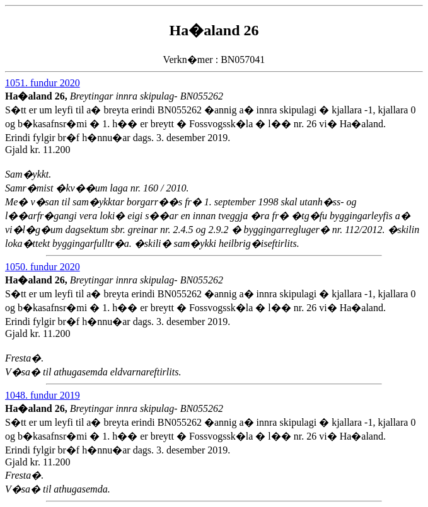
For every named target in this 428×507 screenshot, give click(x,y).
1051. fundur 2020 (42, 82)
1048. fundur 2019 (42, 395)
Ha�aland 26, (37, 96)
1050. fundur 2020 (42, 266)
